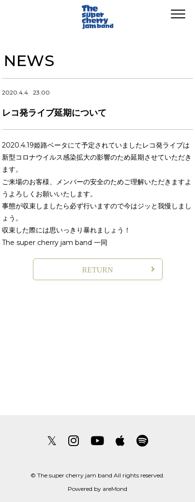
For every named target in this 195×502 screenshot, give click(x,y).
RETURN (97, 270)
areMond (115, 488)
